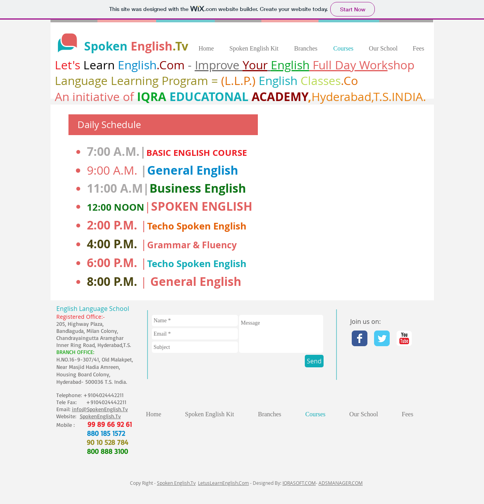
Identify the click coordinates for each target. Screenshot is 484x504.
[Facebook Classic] (359, 338)
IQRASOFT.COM (299, 483)
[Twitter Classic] (382, 338)
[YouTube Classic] (404, 338)
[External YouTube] (358, 202)
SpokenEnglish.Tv (100, 416)
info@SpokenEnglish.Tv (100, 409)
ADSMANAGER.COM (340, 483)
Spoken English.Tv (176, 483)
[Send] (314, 361)
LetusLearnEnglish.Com (223, 483)
